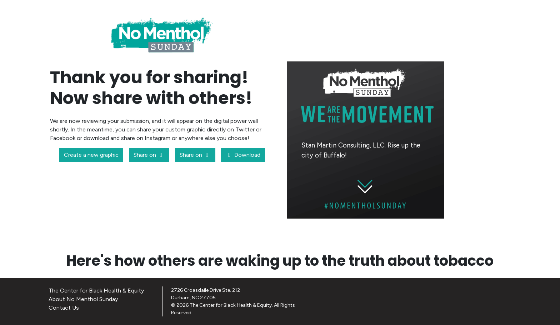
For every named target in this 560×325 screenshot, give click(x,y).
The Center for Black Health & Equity (96, 290)
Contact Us (64, 307)
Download (243, 154)
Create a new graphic (91, 154)
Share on (149, 154)
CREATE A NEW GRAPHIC (398, 231)
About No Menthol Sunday (83, 299)
